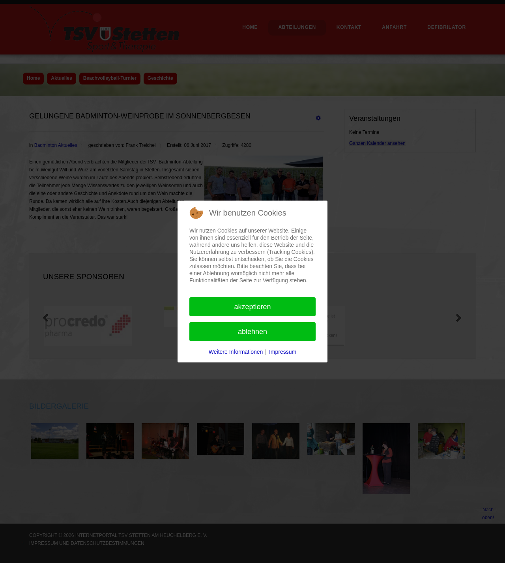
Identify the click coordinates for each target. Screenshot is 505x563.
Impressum (282, 352)
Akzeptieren (252, 307)
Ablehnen (252, 332)
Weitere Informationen (236, 352)
